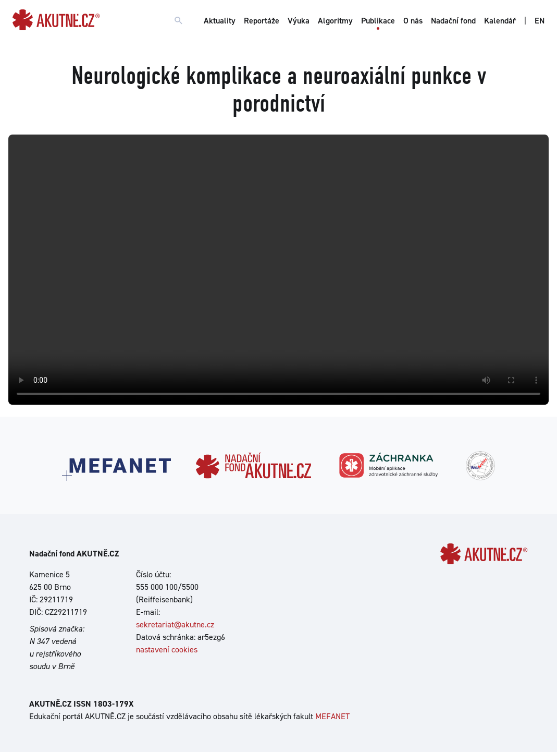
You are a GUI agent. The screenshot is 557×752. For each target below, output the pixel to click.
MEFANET (332, 716)
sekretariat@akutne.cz (175, 624)
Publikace (378, 20)
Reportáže (261, 20)
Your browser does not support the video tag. (278, 270)
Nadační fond (453, 20)
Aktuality (220, 20)
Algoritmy (335, 20)
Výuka (299, 20)
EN (539, 20)
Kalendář (500, 20)
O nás (413, 20)
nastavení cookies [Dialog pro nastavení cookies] (166, 649)
